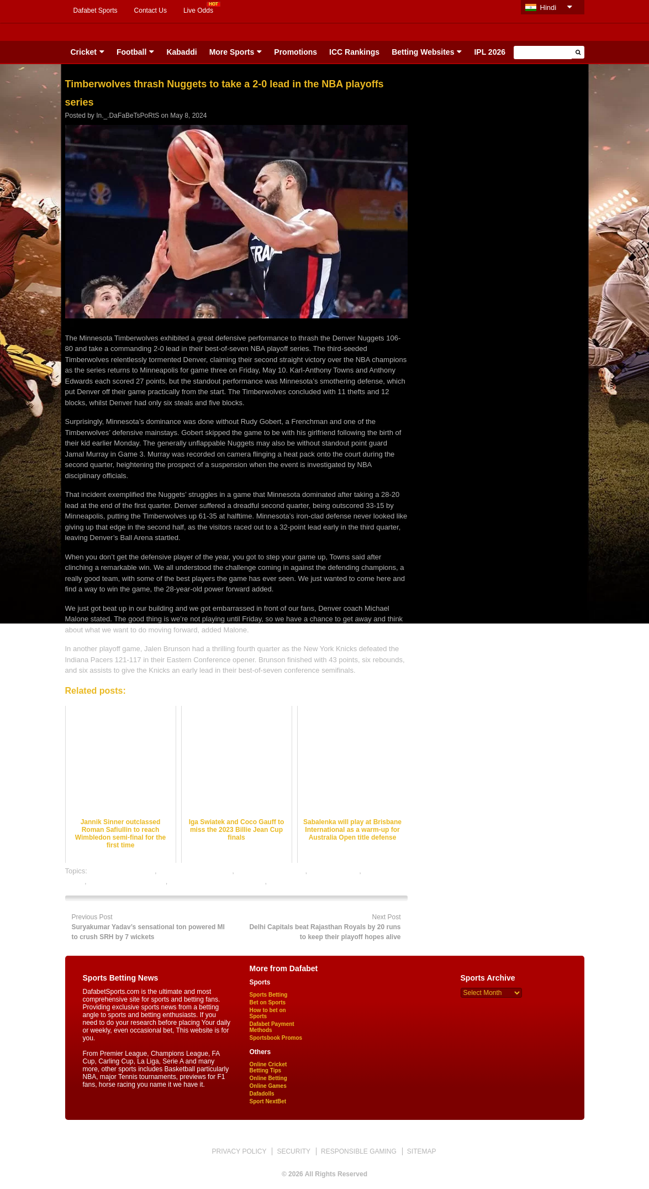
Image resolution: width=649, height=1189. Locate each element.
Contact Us (150, 10)
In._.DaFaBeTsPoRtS (127, 115)
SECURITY (293, 1151)
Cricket (84, 52)
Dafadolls (262, 1094)
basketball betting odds (195, 871)
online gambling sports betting (217, 881)
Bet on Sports (268, 1002)
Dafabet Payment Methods (272, 1027)
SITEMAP (421, 1151)
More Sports (232, 52)
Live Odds (198, 10)
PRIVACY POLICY (239, 1151)
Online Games (268, 1086)
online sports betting (301, 881)
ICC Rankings (354, 52)
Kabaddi (181, 52)
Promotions (295, 52)
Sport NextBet (268, 1101)
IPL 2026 (489, 52)
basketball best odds (122, 871)
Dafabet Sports (95, 10)
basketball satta (334, 871)
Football (131, 52)
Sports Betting (269, 995)
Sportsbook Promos (276, 1038)
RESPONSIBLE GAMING (359, 1151)
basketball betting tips (270, 871)
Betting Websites (423, 52)
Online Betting (268, 1078)
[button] (578, 52)
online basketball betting (127, 881)
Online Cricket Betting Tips (268, 1067)
